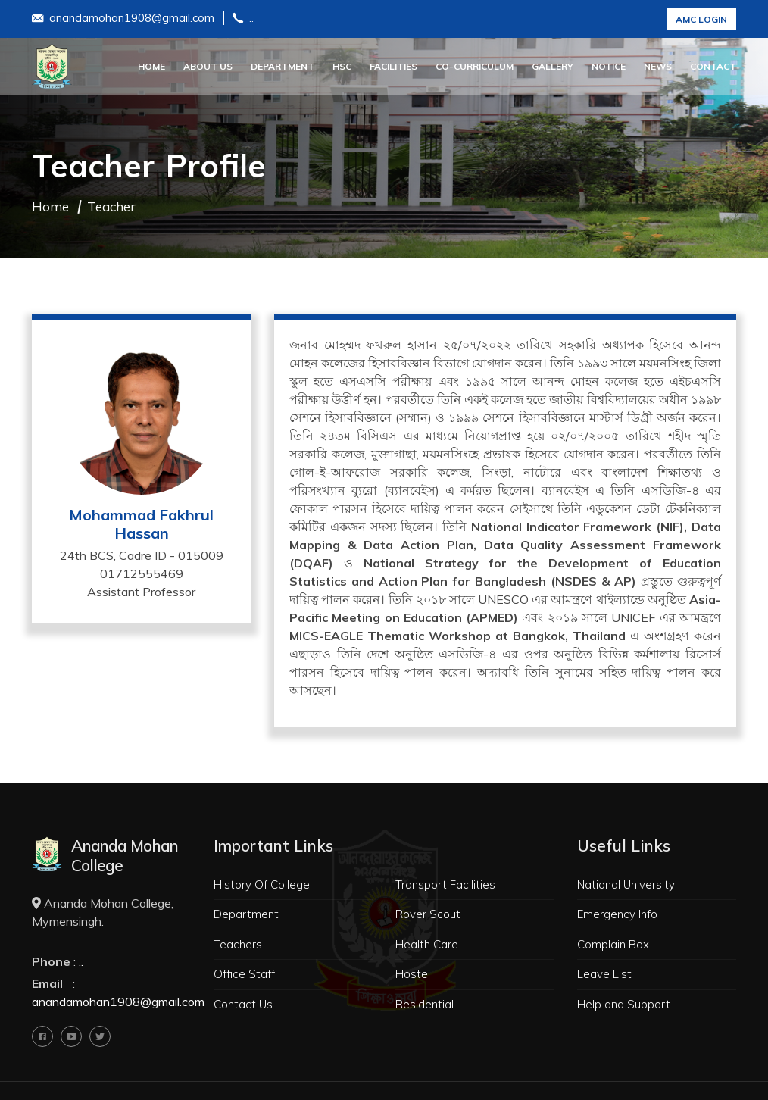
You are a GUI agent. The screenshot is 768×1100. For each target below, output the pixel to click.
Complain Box (613, 944)
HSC (341, 66)
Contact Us (243, 1004)
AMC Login (701, 19)
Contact (713, 66)
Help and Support (623, 1004)
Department (282, 66)
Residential (424, 1004)
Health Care (426, 944)
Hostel (412, 974)
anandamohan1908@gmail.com (123, 19)
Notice (609, 66)
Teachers (238, 944)
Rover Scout (427, 914)
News (658, 66)
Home (151, 66)
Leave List (604, 974)
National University (626, 884)
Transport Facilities (445, 884)
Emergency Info (617, 914)
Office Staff (244, 974)
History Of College (262, 884)
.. (243, 19)
